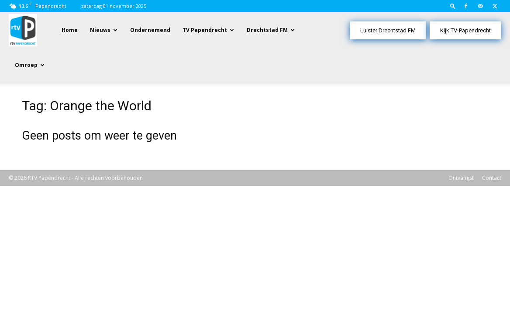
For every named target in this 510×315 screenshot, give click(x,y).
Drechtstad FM (267, 30)
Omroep (26, 65)
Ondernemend (150, 30)
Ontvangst (461, 143)
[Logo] (23, 29)
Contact (491, 143)
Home (70, 30)
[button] (452, 6)
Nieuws (100, 30)
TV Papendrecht (205, 30)
